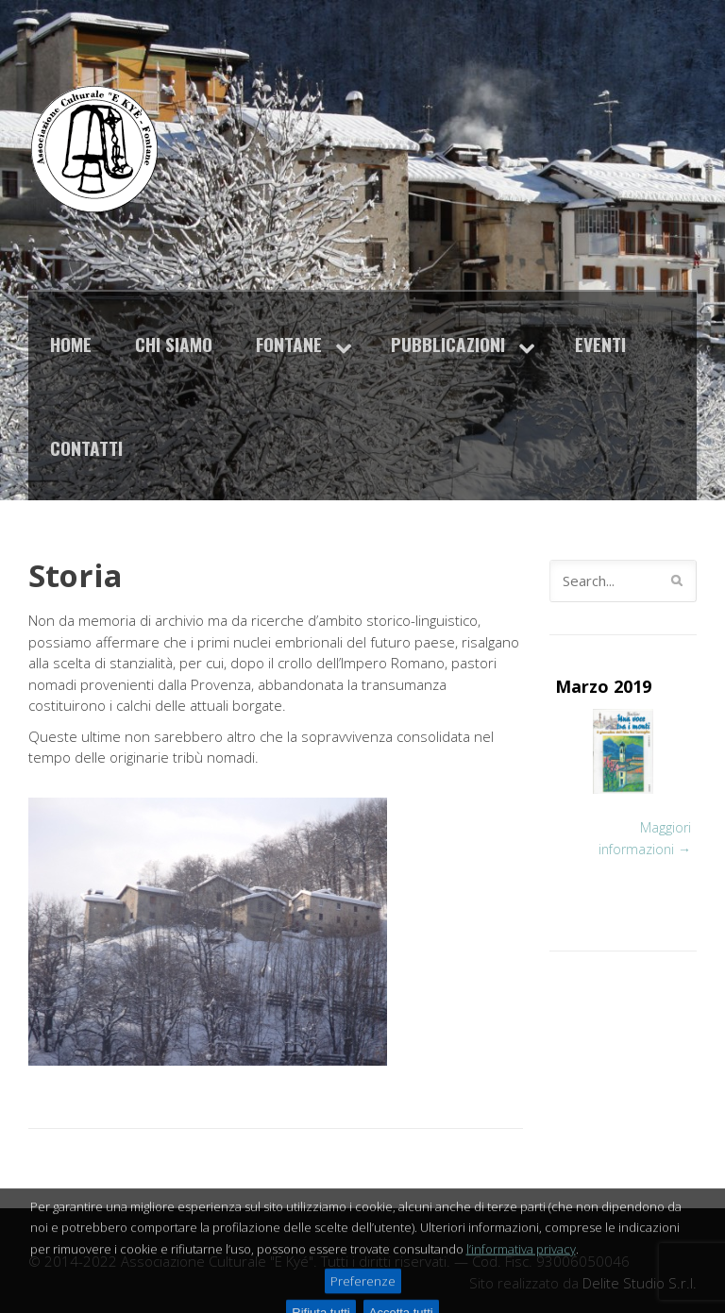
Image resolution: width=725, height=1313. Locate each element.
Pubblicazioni (448, 344)
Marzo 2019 (603, 686)
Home (71, 344)
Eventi (600, 344)
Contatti (86, 448)
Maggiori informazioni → (645, 838)
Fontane (289, 344)
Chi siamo (173, 344)
